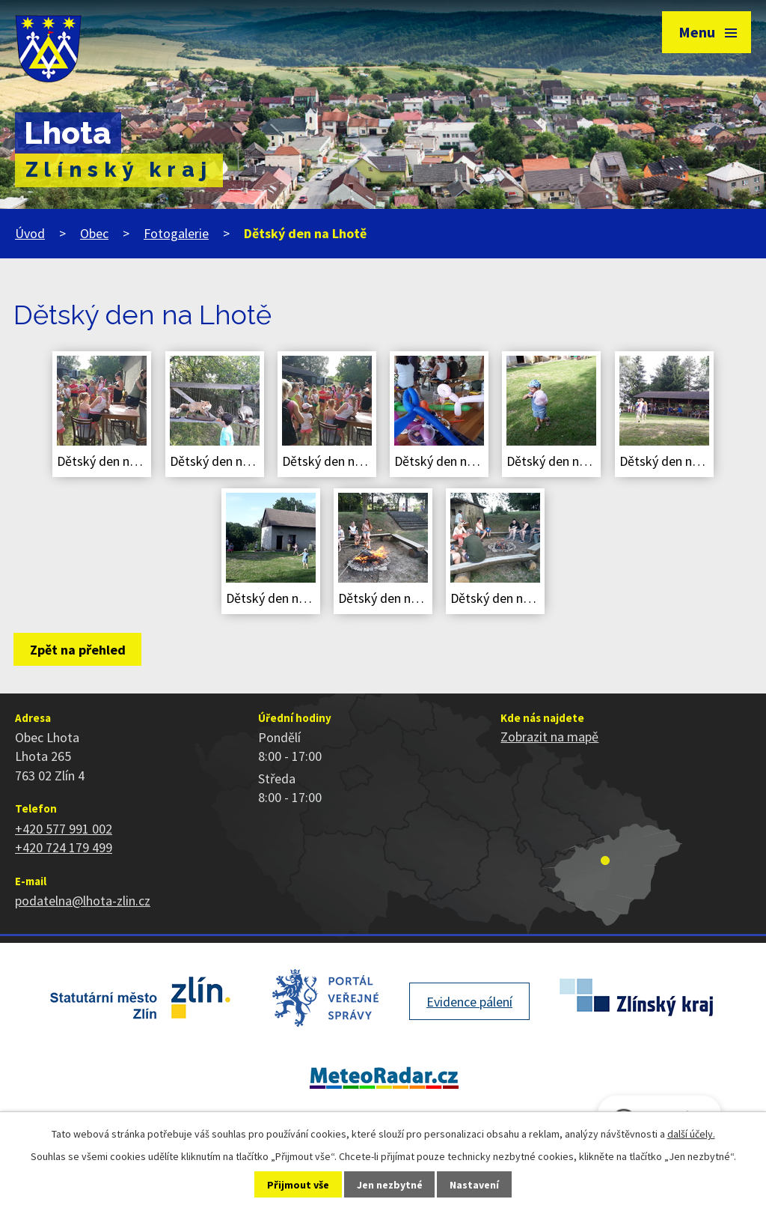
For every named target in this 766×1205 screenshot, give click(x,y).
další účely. (691, 1134)
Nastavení (474, 1185)
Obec (94, 233)
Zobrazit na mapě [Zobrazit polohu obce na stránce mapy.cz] (549, 736)
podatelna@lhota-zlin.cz (82, 900)
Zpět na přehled (78, 649)
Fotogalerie (176, 233)
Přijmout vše (298, 1185)
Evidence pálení (469, 1001)
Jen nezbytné (390, 1185)
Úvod (30, 233)
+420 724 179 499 (63, 847)
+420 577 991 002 (63, 828)
